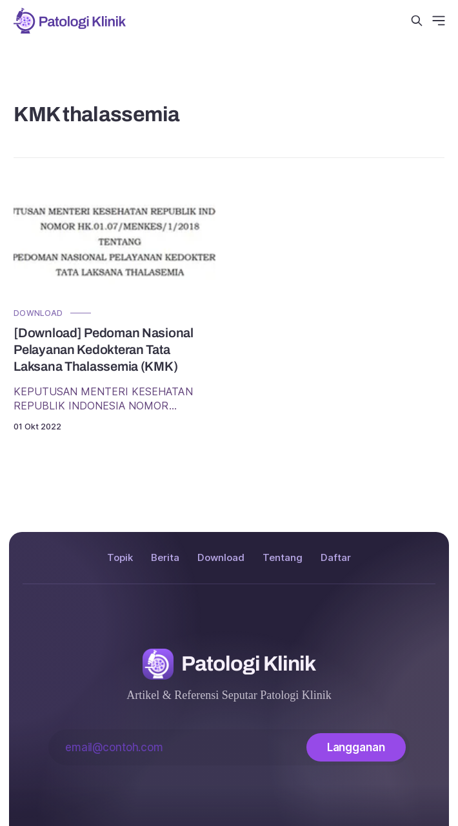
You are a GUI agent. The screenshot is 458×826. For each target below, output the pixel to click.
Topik (120, 557)
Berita (165, 557)
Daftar (336, 557)
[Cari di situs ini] (416, 20)
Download (38, 313)
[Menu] (438, 20)
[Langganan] (356, 747)
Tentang (283, 557)
